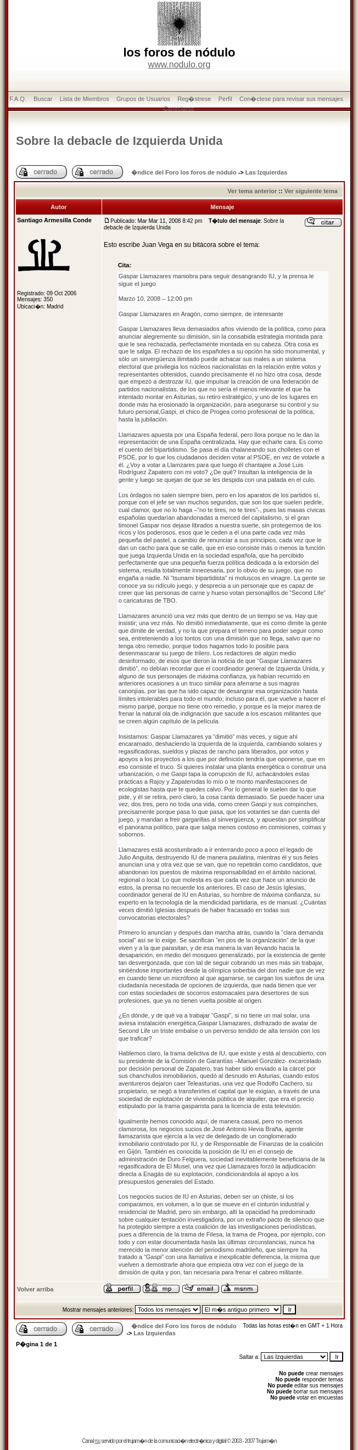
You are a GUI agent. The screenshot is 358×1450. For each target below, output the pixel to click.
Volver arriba (35, 1289)
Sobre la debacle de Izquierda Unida (119, 141)
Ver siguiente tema (311, 191)
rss (97, 1441)
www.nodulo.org (179, 64)
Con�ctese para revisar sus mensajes (291, 98)
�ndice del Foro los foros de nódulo (183, 172)
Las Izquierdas (266, 172)
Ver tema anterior (252, 191)
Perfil (225, 98)
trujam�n (137, 1441)
